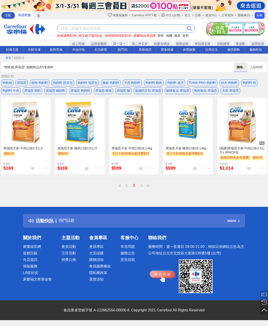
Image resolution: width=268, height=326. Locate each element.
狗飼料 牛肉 (10, 91)
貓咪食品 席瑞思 (177, 91)
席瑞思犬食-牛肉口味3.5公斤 (23, 150)
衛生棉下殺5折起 (90, 35)
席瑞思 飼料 (32, 91)
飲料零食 (56, 49)
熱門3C (123, 49)
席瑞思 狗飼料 (80, 91)
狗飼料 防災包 (63, 82)
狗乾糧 (7, 82)
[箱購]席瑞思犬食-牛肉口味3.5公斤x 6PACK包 (242, 152)
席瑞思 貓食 (103, 91)
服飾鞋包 (255, 49)
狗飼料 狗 (249, 82)
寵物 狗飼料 (39, 82)
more (233, 223)
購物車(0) (244, 15)
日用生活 (211, 49)
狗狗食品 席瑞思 (205, 91)
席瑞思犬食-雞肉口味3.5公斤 (77, 150)
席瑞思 (21, 82)
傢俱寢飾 (233, 49)
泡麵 (169, 35)
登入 (188, 15)
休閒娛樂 (189, 49)
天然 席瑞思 (230, 91)
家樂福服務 (118, 15)
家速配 (240, 44)
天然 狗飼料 (132, 82)
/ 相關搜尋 (18, 57)
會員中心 (211, 15)
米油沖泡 (78, 49)
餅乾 (161, 35)
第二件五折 (140, 44)
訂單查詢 (227, 15)
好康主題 (12, 49)
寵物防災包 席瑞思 (148, 91)
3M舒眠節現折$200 (118, 35)
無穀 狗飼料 (110, 82)
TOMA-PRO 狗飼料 (202, 82)
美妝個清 (145, 49)
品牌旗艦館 (99, 44)
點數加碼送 (162, 44)
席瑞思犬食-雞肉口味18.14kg (186, 150)
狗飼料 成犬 (175, 82)
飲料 (186, 35)
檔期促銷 (182, 44)
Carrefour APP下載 (144, 15)
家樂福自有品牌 (145, 35)
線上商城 (78, 44)
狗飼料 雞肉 (153, 82)
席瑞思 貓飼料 (56, 91)
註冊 (198, 15)
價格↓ (240, 67)
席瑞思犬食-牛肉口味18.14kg (131, 150)
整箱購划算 (203, 44)
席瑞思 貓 (123, 91)
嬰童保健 (167, 49)
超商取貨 (258, 44)
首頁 (8, 57)
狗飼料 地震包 (88, 82)
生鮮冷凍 (34, 49)
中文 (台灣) (170, 15)
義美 (177, 35)
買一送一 (119, 44)
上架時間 (256, 67)
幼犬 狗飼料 (229, 82)
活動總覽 (223, 44)
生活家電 (100, 49)
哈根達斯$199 (67, 35)
